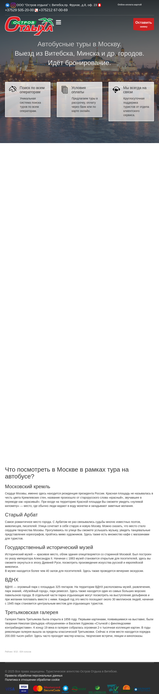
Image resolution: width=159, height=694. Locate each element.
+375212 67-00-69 (51, 10)
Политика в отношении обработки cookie (32, 679)
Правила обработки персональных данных (34, 675)
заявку (143, 25)
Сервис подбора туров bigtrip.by (79, 306)
